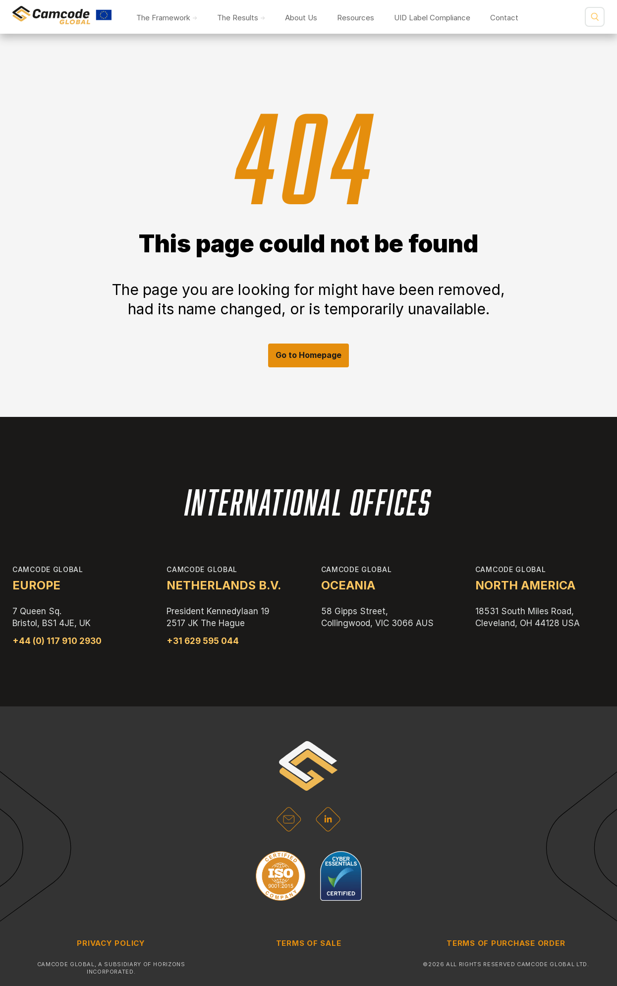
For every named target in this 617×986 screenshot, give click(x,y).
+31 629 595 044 (203, 641)
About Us (301, 17)
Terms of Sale (308, 943)
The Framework (163, 17)
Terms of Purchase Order (506, 943)
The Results (237, 17)
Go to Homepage (308, 355)
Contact (504, 17)
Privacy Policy (111, 943)
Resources (355, 17)
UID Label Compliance (432, 17)
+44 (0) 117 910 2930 (57, 641)
